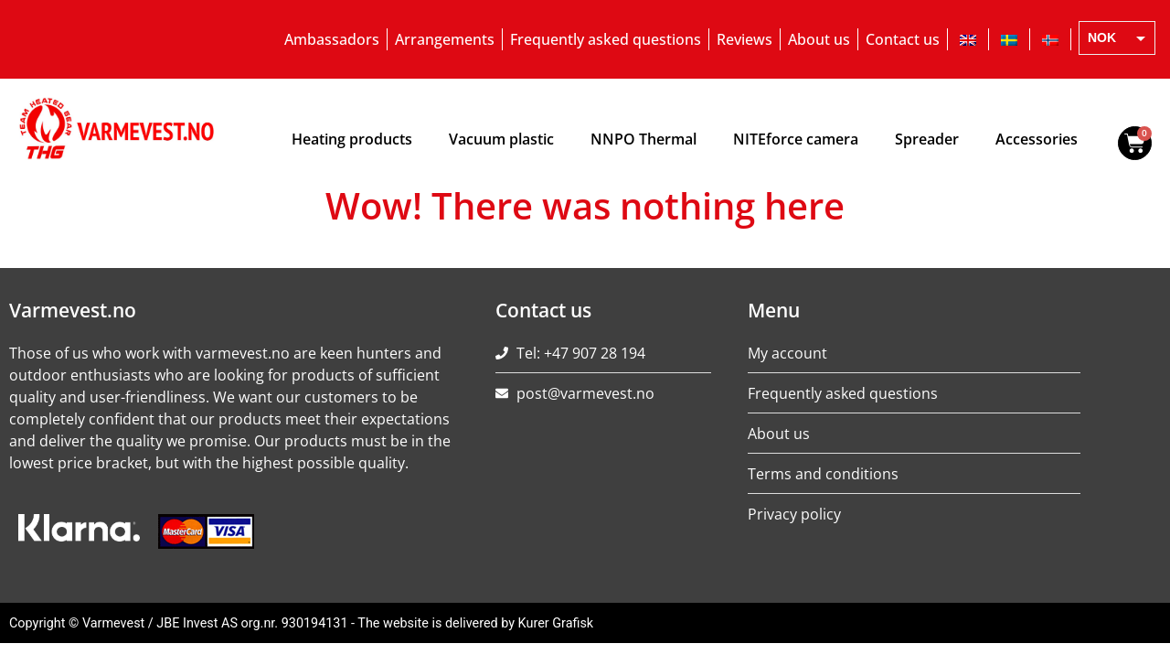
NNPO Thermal (643, 139)
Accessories (1036, 139)
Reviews (744, 39)
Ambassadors (331, 39)
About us (819, 39)
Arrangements (445, 39)
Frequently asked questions (605, 39)
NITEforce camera (795, 139)
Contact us (903, 39)
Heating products (352, 139)
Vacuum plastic (501, 139)
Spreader (927, 139)
